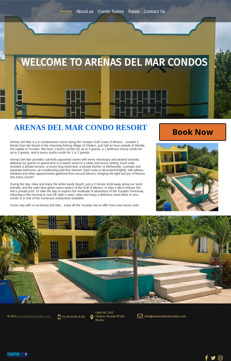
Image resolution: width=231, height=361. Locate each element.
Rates (133, 11)
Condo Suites (111, 11)
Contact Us (154, 11)
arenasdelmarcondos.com (34, 316)
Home (66, 11)
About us (84, 11)
